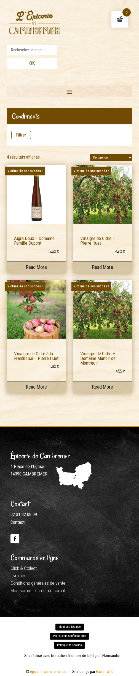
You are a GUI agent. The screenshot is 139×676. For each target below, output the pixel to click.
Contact (17, 522)
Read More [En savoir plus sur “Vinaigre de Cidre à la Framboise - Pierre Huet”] (36, 387)
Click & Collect (23, 568)
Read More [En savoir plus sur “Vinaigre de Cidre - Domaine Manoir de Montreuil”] (102, 387)
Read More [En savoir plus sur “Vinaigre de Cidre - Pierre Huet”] (102, 267)
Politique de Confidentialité (69, 636)
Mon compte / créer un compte (39, 590)
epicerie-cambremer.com (50, 671)
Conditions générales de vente (37, 583)
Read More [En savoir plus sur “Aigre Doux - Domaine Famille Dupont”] (36, 267)
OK (32, 63)
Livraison (18, 575)
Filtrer (21, 135)
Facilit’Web (104, 671)
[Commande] (111, 157)
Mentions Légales (69, 627)
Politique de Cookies (69, 645)
